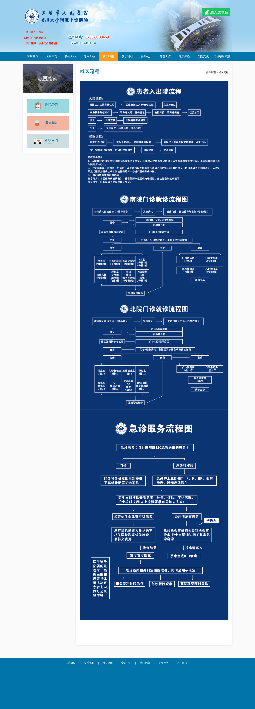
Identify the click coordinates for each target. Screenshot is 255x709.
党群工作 (165, 56)
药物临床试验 (222, 56)
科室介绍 (70, 56)
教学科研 (127, 56)
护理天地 (163, 662)
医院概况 (51, 56)
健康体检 (184, 56)
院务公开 (146, 56)
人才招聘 (182, 662)
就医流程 (223, 72)
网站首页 (32, 56)
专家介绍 (89, 56)
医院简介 (70, 662)
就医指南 (108, 56)
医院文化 (203, 56)
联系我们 (89, 662)
